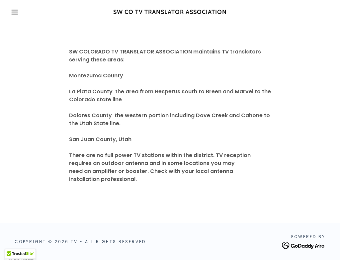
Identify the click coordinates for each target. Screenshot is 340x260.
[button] (17, 12)
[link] (170, 12)
